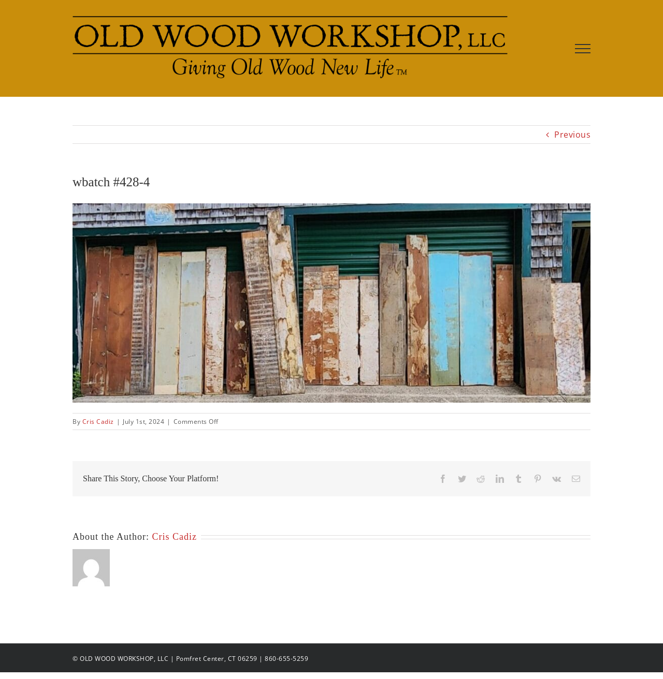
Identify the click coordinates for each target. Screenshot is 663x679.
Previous (572, 134)
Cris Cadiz (98, 421)
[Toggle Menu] (583, 48)
